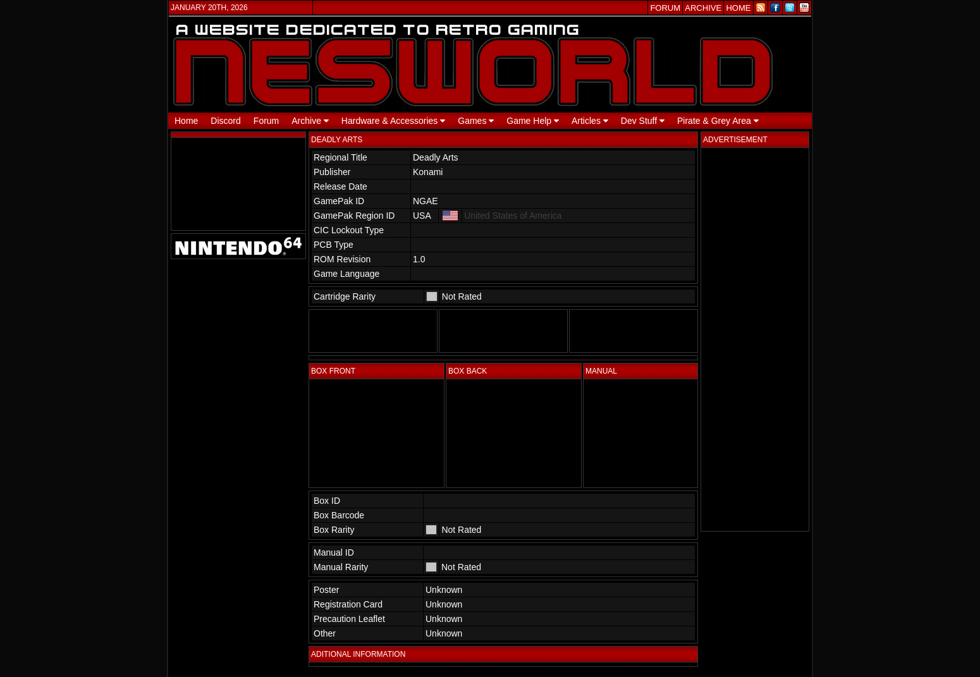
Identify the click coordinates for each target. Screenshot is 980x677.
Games (476, 121)
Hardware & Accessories (393, 121)
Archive (310, 121)
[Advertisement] (754, 339)
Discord (225, 121)
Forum (266, 121)
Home (186, 121)
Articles (590, 121)
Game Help (532, 121)
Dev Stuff (643, 121)
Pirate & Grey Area (718, 121)
